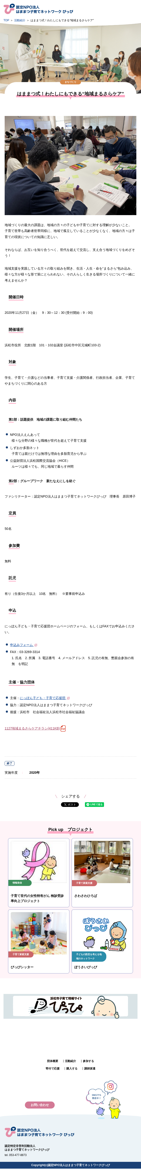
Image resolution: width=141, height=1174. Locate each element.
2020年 (34, 772)
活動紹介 (19, 20)
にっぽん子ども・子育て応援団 (45, 698)
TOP (6, 20)
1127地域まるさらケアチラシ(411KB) (32, 728)
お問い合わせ (40, 1105)
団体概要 (52, 1061)
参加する (88, 1061)
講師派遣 (89, 1068)
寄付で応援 (53, 1068)
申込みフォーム (24, 645)
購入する (71, 1068)
